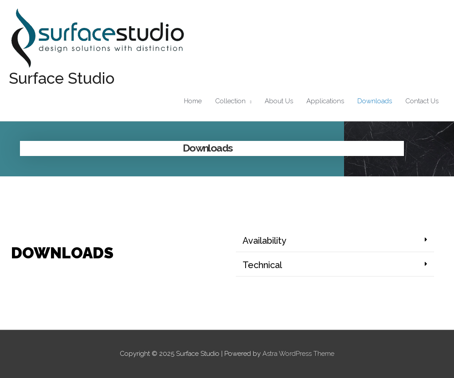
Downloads (374, 101)
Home (193, 101)
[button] (335, 241)
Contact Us (421, 101)
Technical (262, 265)
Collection (230, 101)
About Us (279, 101)
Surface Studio (61, 78)
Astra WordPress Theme (298, 354)
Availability (264, 240)
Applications (325, 101)
